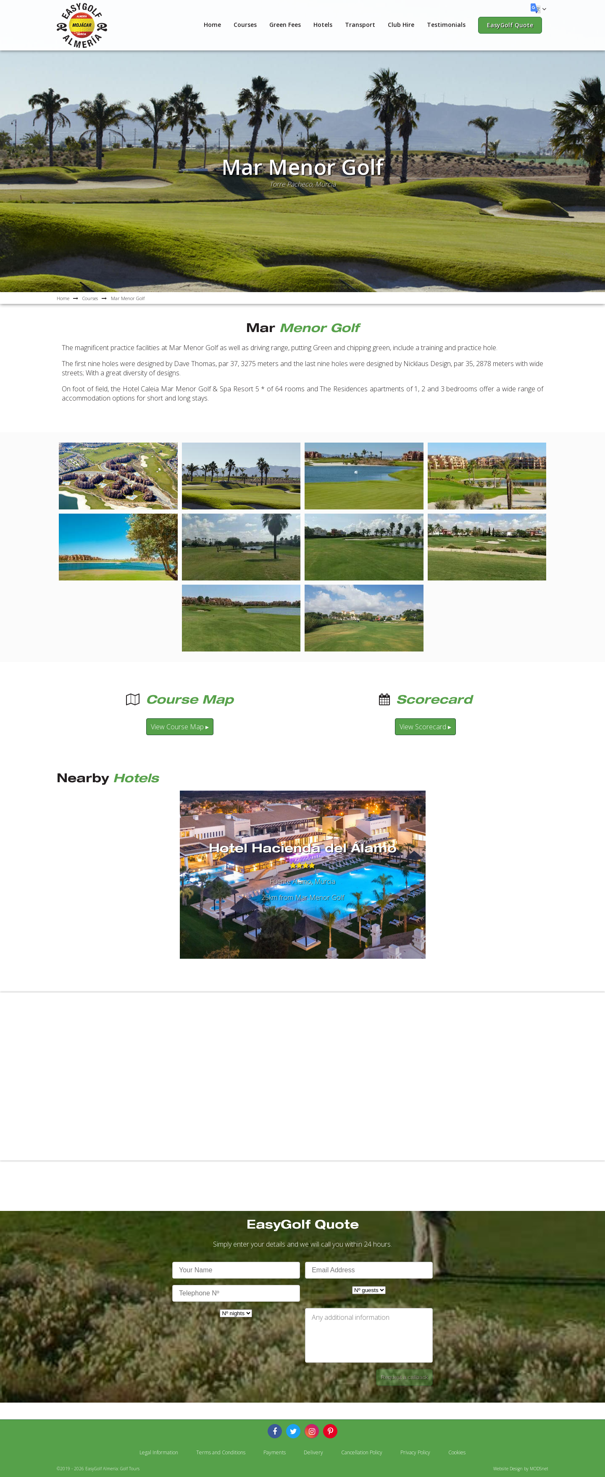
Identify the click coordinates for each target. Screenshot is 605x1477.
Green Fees (285, 25)
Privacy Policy (415, 1452)
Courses (245, 25)
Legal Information (158, 1452)
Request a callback (404, 1377)
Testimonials (446, 25)
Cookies (457, 1452)
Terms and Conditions (220, 1452)
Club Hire (401, 25)
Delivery (313, 1452)
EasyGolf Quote (510, 25)
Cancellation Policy (361, 1452)
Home (212, 25)
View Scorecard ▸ (425, 726)
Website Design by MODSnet (520, 1469)
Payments (274, 1452)
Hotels (322, 25)
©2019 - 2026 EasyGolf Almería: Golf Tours (98, 1469)
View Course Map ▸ (180, 726)
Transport (360, 25)
